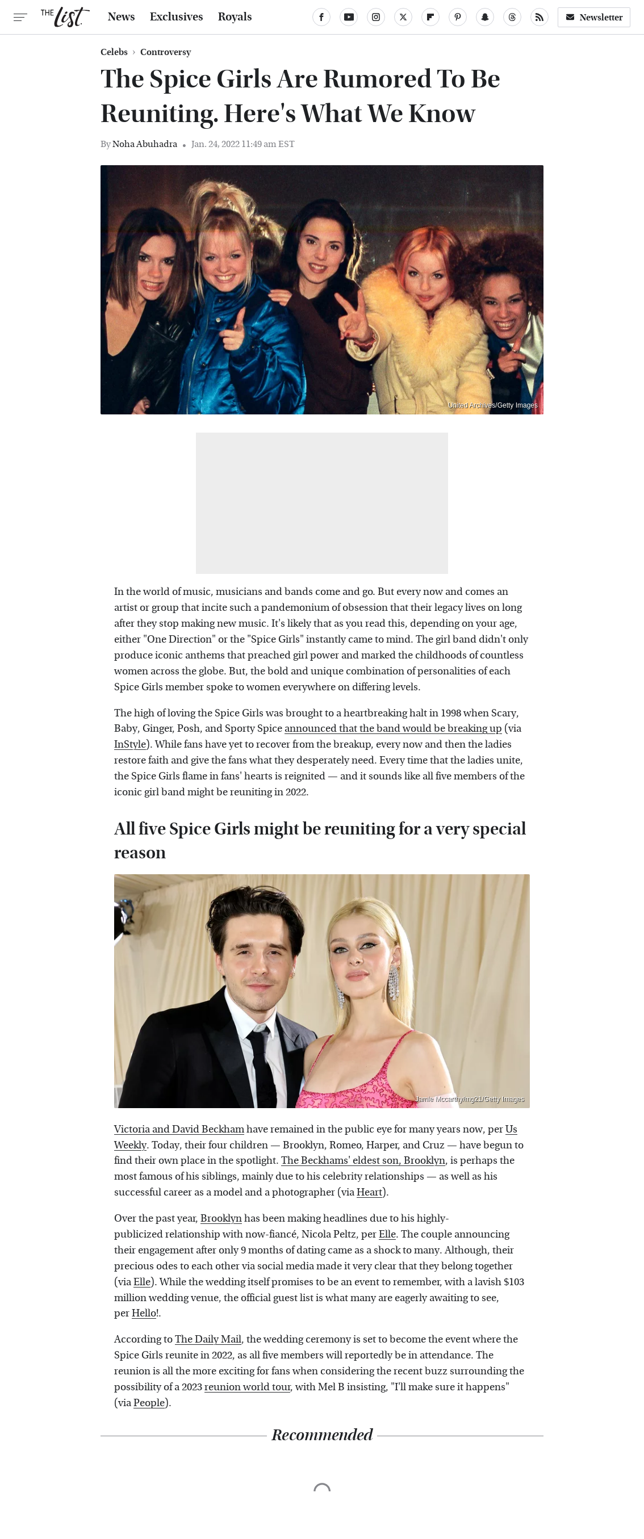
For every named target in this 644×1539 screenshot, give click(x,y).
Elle (387, 1234)
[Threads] (512, 17)
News (121, 17)
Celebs (114, 52)
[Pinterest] (458, 17)
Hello (144, 1313)
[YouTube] (349, 17)
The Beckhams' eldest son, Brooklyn (363, 1161)
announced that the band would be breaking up (393, 729)
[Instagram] (376, 17)
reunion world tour (247, 1387)
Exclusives (176, 17)
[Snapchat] (485, 17)
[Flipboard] (430, 17)
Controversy (165, 52)
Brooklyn (221, 1219)
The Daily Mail (208, 1339)
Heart (369, 1192)
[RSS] (539, 17)
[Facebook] (321, 17)
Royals (235, 17)
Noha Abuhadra (144, 144)
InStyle (130, 744)
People (149, 1403)
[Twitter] (403, 17)
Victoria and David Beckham (179, 1129)
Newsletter (594, 17)
